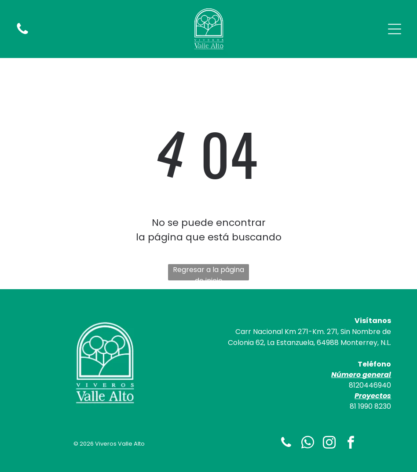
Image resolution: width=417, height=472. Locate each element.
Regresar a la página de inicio (208, 272)
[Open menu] (394, 29)
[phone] (286, 443)
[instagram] (329, 443)
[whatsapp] (307, 443)
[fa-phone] (22, 34)
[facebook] (350, 443)
